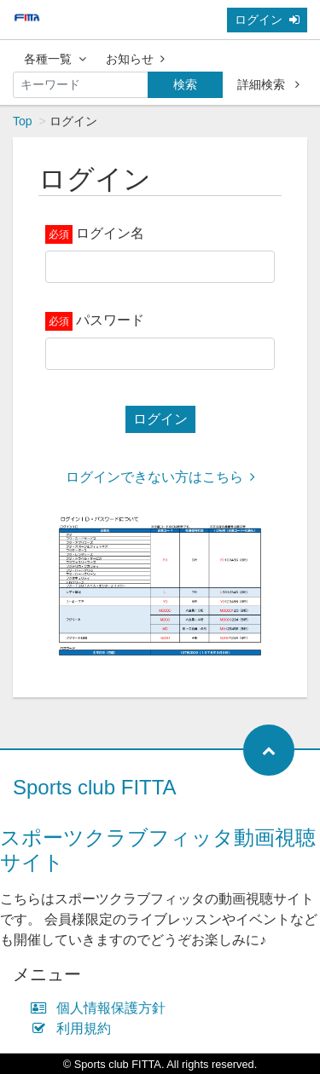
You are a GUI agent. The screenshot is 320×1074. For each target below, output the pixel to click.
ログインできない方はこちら (160, 477)
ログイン (267, 19)
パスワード (110, 320)
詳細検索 (268, 84)
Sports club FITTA (95, 787)
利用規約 (74, 1028)
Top (22, 121)
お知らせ (135, 59)
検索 (185, 84)
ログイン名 (110, 233)
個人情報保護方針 (102, 1008)
